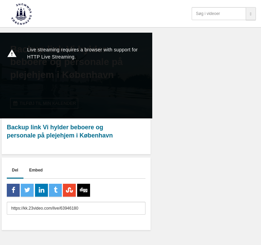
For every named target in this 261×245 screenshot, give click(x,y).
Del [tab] (15, 170)
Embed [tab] (36, 170)
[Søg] (251, 13)
